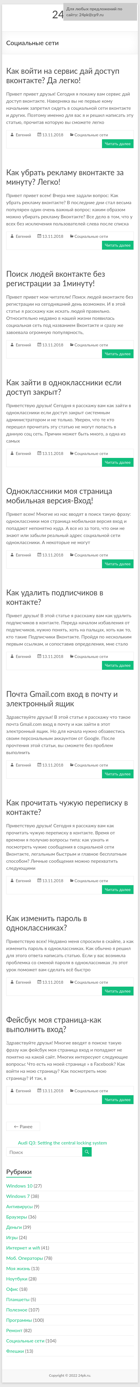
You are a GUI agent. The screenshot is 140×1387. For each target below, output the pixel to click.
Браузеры (16, 1216)
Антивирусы (19, 1206)
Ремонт (14, 1330)
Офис (12, 1289)
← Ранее (23, 1126)
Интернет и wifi (23, 1247)
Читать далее (118, 143)
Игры (12, 1237)
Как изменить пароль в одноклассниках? (46, 922)
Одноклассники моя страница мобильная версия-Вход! (59, 495)
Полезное (16, 1309)
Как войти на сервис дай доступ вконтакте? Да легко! (62, 75)
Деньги (14, 1227)
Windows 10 (19, 1185)
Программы (19, 1320)
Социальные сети (91, 134)
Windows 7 (18, 1196)
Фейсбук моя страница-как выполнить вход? (53, 1024)
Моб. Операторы (24, 1258)
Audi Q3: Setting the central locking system (62, 1142)
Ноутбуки (16, 1278)
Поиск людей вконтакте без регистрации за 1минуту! (55, 278)
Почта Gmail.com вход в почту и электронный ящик (62, 698)
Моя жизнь (18, 1268)
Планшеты (17, 1299)
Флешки (15, 1351)
